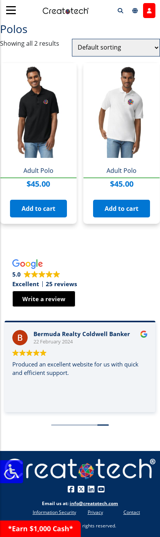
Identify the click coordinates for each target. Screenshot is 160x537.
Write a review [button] (43, 299)
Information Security (54, 512)
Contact (131, 512)
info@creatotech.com (94, 503)
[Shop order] (116, 47)
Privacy (95, 512)
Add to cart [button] (38, 208)
